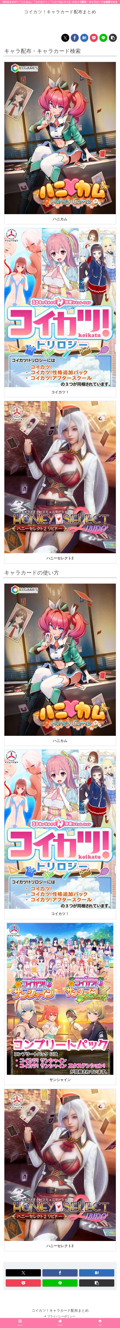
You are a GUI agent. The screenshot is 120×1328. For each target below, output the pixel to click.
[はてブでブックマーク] (84, 38)
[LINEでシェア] (103, 38)
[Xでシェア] (65, 38)
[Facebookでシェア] (75, 38)
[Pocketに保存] (94, 38)
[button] (113, 38)
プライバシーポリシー (60, 1316)
